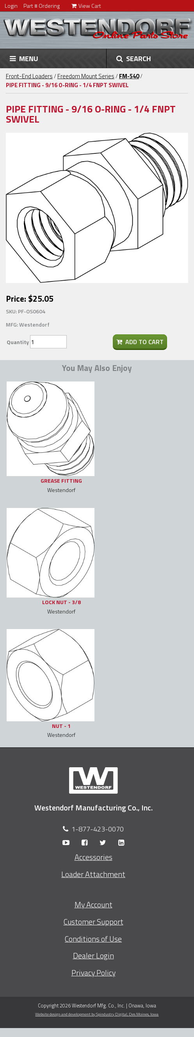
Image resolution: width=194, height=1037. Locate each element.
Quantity (18, 342)
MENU (24, 58)
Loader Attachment (93, 874)
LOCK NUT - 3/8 (61, 602)
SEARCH (133, 58)
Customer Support (93, 922)
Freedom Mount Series (85, 76)
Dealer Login (93, 955)
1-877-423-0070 (97, 829)
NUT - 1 (61, 726)
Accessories (93, 857)
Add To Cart (140, 341)
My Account (93, 904)
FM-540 (129, 76)
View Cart (86, 6)
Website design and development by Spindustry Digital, (96, 1014)
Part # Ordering (41, 6)
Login (11, 6)
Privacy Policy (93, 973)
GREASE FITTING (61, 480)
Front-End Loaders (29, 76)
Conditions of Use (93, 939)
